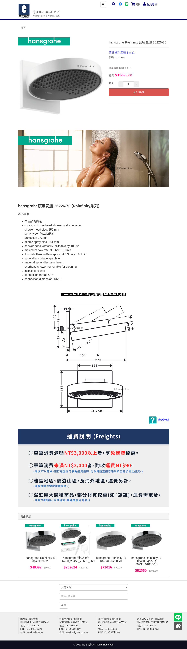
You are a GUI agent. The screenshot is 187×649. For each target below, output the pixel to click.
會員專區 (151, 4)
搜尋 (63, 605)
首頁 (23, 27)
